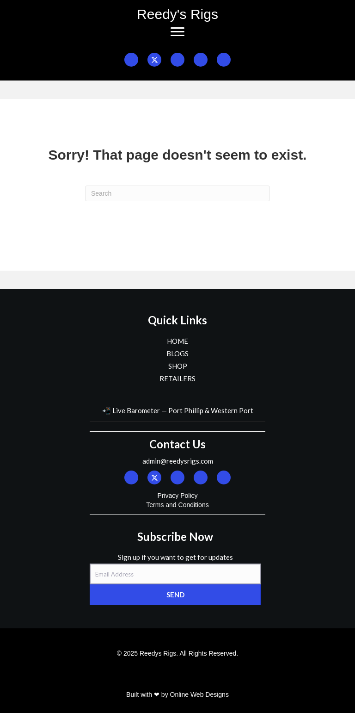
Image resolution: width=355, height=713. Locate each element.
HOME (177, 341)
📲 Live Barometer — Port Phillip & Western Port (177, 410)
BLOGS (177, 353)
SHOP (177, 366)
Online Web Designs (199, 694)
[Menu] (177, 32)
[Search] (177, 193)
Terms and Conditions (177, 504)
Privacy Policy (177, 495)
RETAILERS (177, 378)
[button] (131, 60)
